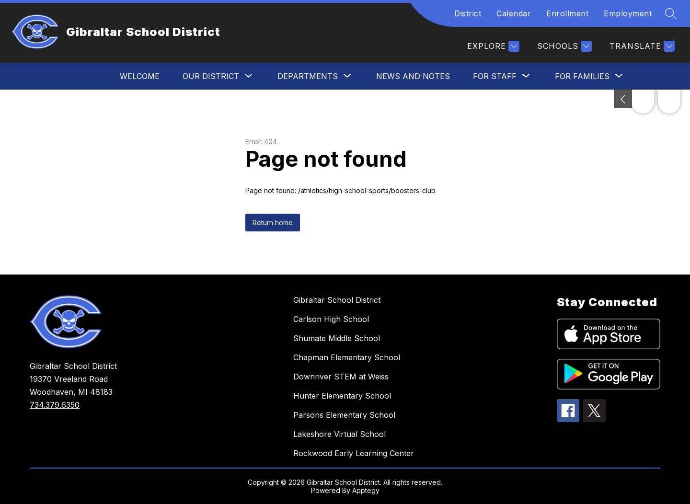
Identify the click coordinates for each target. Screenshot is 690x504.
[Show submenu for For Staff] (495, 76)
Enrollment (567, 13)
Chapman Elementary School (346, 357)
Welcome (140, 76)
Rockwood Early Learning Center (353, 453)
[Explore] (492, 46)
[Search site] (671, 13)
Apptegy (366, 490)
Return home (273, 222)
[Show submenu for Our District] (211, 76)
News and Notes (413, 76)
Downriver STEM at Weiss (341, 376)
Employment (628, 13)
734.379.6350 (55, 405)
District (467, 13)
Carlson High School (331, 319)
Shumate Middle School (336, 338)
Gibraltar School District (336, 300)
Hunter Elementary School (342, 396)
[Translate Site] (641, 46)
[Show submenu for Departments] (307, 76)
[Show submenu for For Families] (582, 76)
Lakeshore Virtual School (339, 434)
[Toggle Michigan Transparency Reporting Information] (623, 99)
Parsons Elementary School (344, 415)
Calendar (513, 13)
